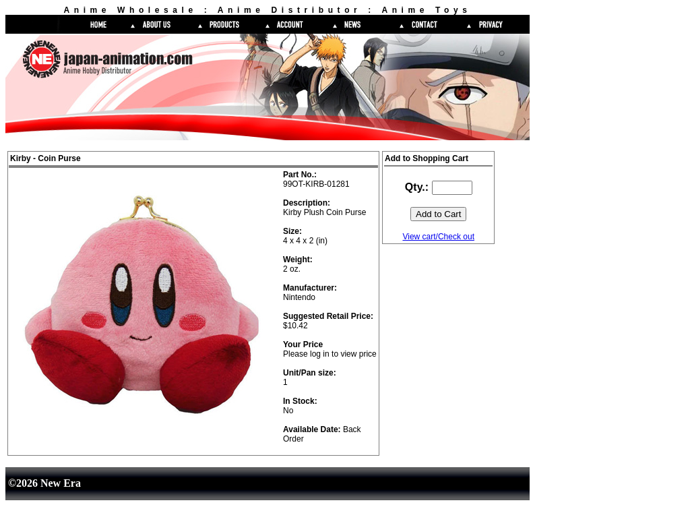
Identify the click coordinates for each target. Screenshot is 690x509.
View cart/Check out (438, 236)
